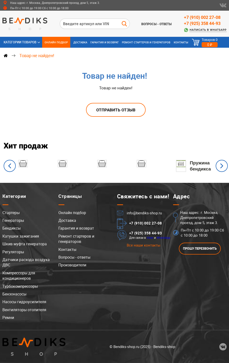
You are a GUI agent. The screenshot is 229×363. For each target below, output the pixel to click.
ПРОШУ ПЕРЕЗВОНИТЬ (200, 248)
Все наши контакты (143, 245)
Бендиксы (11, 228)
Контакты (181, 42)
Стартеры (11, 212)
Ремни (8, 317)
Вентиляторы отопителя (24, 309)
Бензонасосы (14, 294)
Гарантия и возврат (104, 42)
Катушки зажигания (20, 236)
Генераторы (13, 220)
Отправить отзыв (115, 110)
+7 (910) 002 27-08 (202, 17)
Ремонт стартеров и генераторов (146, 42)
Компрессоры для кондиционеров (18, 275)
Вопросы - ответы (156, 24)
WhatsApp (163, 238)
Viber (150, 238)
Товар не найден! (36, 55)
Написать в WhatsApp (208, 29)
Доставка (80, 42)
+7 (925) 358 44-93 (202, 23)
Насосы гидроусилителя (24, 301)
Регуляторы (13, 252)
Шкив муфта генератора (24, 244)
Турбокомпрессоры (20, 286)
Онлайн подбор (56, 42)
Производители (72, 265)
